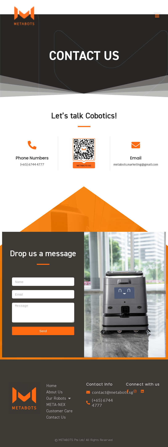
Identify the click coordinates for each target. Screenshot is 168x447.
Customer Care (59, 411)
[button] (157, 15)
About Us (54, 392)
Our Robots (58, 398)
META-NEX (55, 405)
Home (51, 386)
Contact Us (56, 417)
